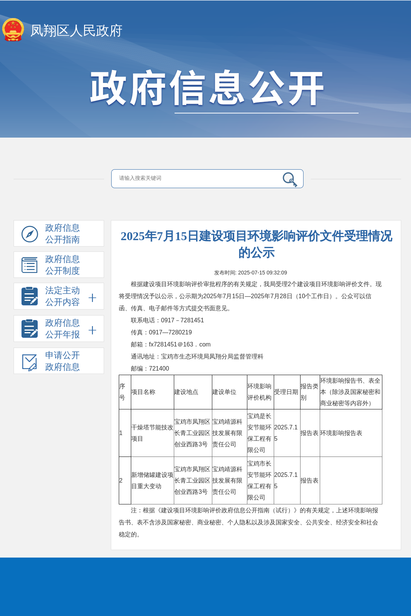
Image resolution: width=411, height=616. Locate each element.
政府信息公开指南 (50, 235)
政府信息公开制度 (50, 266)
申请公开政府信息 (50, 362)
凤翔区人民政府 (76, 30)
